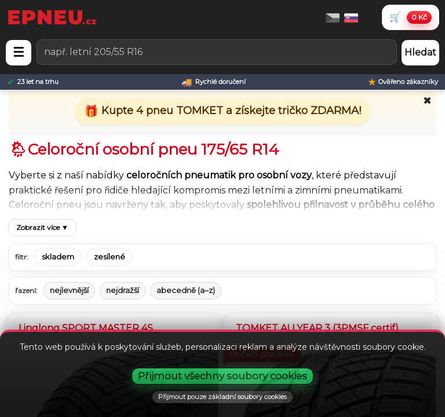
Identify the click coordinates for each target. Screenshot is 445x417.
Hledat (420, 52)
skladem (58, 257)
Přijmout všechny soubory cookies (222, 376)
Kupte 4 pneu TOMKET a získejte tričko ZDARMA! (230, 110)
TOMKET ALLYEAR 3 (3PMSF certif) (317, 328)
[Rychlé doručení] (213, 82)
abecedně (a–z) (185, 290)
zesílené (109, 257)
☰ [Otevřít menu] (18, 52)
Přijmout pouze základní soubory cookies (222, 397)
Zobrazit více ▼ (42, 227)
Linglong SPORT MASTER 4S (86, 328)
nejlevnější (69, 290)
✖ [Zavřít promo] (427, 101)
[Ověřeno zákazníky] (403, 82)
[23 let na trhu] (33, 82)
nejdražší (122, 290)
